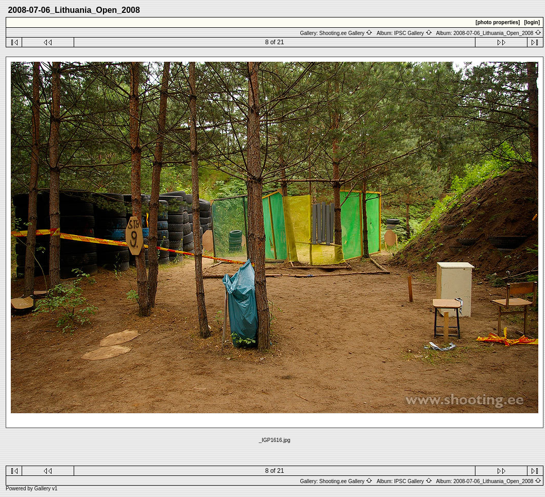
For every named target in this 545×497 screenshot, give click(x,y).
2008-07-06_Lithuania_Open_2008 (497, 33)
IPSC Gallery (413, 33)
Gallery (43, 488)
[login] (532, 22)
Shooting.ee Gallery (346, 33)
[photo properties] (497, 22)
